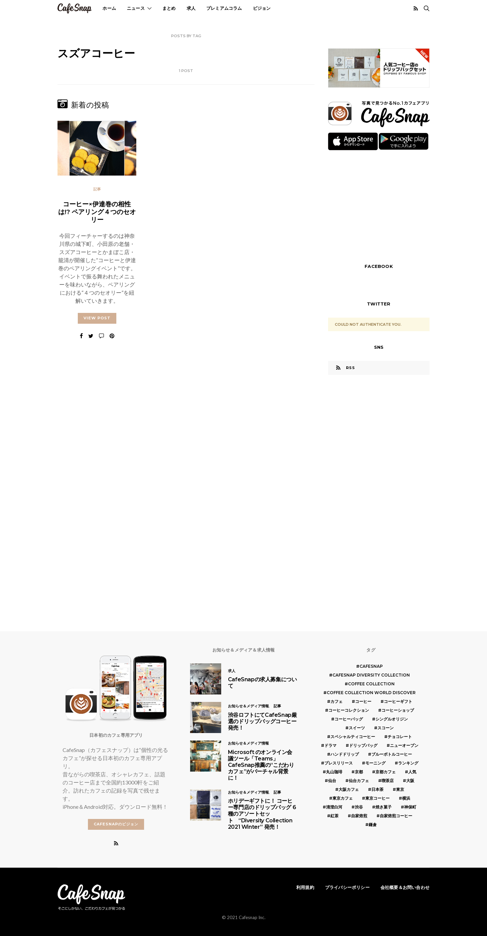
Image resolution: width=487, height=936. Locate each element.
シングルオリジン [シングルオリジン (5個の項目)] (391, 719)
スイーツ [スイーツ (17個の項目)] (357, 727)
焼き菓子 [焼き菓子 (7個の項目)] (383, 806)
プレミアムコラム (224, 8)
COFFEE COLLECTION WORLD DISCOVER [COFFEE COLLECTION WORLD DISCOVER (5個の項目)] (371, 692)
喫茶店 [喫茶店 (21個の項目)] (387, 780)
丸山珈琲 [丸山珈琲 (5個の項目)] (334, 771)
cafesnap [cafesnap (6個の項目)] (371, 666)
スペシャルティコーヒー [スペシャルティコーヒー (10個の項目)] (352, 736)
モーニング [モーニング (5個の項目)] (375, 763)
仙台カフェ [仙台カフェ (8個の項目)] (359, 780)
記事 (97, 189)
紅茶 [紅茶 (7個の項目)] (334, 815)
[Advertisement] (379, 206)
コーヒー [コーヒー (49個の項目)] (363, 701)
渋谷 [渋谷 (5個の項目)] (359, 806)
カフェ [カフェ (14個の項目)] (336, 701)
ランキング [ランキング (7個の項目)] (408, 763)
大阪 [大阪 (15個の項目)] (410, 780)
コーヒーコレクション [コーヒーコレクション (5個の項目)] (348, 710)
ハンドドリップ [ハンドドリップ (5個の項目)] (344, 754)
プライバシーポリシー (347, 887)
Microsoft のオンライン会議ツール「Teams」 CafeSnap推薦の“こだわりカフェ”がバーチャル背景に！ (261, 765)
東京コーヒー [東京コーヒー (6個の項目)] (377, 798)
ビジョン (262, 8)
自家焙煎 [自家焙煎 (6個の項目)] (359, 815)
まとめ (169, 8)
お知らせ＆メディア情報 (248, 706)
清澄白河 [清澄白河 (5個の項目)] (334, 806)
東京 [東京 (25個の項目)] (400, 789)
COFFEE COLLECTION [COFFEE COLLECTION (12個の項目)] (371, 683)
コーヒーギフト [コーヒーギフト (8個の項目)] (398, 701)
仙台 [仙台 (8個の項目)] (332, 780)
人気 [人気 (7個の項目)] (412, 771)
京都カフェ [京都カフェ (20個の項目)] (385, 771)
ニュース (136, 8)
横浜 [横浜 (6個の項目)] (406, 798)
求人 (191, 8)
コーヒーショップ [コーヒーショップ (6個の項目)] (397, 710)
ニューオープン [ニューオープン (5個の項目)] (404, 745)
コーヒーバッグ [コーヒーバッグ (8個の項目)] (348, 719)
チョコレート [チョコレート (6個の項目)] (400, 736)
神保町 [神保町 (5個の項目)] (410, 806)
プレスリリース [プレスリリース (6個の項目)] (338, 763)
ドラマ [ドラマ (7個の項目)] (330, 745)
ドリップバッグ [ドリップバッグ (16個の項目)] (363, 745)
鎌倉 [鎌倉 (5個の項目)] (373, 824)
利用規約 (305, 887)
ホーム (109, 8)
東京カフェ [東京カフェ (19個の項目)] (342, 798)
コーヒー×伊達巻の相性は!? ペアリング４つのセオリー (97, 212)
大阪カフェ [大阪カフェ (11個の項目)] (349, 789)
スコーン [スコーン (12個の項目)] (385, 727)
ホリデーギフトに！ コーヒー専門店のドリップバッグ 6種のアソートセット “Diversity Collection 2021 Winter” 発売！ (262, 814)
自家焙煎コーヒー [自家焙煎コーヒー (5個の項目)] (396, 815)
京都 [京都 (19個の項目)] (359, 771)
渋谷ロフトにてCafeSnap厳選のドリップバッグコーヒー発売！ (262, 721)
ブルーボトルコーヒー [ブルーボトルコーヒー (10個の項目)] (391, 754)
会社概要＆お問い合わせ (405, 887)
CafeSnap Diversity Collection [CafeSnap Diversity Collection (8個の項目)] (371, 675)
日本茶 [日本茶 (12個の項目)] (377, 789)
